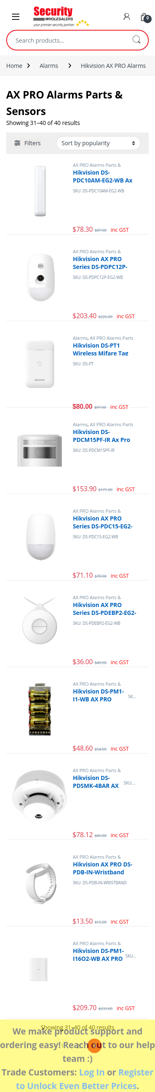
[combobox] (66, 40)
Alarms (49, 66)
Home (14, 66)
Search (136, 40)
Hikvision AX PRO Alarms (113, 66)
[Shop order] (98, 143)
